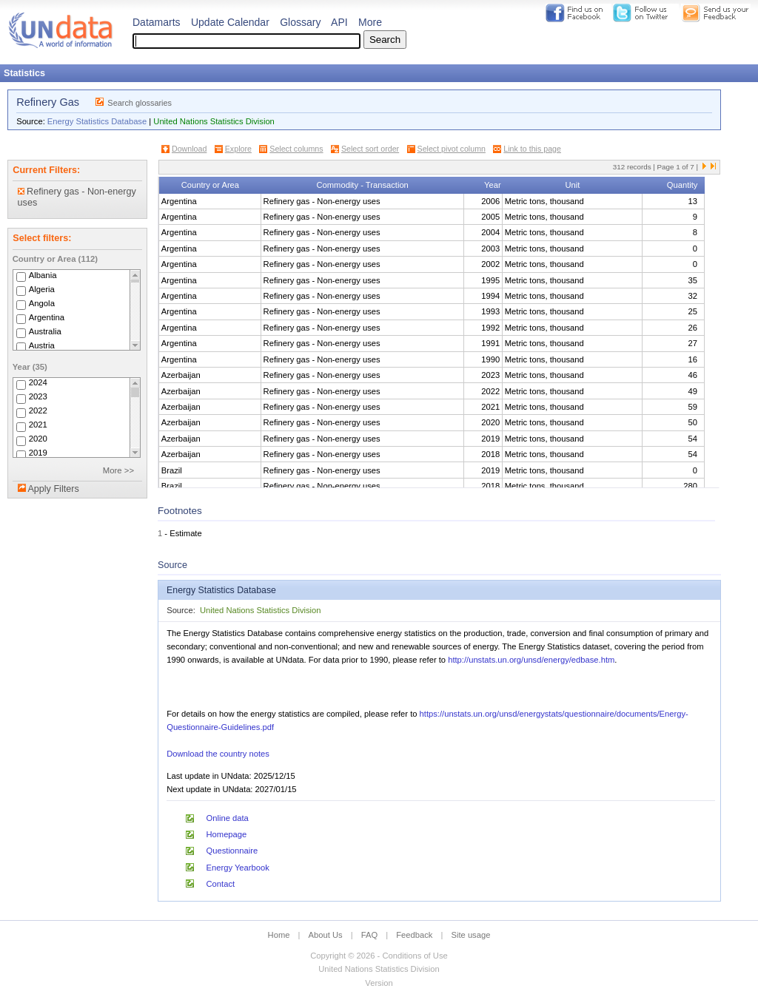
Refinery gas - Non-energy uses (77, 197)
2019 (38, 453)
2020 (38, 439)
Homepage (227, 834)
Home (279, 934)
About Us (326, 934)
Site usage (471, 934)
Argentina (47, 317)
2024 (38, 383)
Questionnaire (232, 850)
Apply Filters (52, 489)
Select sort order (370, 148)
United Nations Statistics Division (214, 121)
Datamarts (157, 22)
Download (189, 148)
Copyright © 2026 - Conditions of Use (378, 955)
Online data (228, 818)
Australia (45, 331)
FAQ (369, 934)
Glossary (300, 22)
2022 (38, 411)
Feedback (414, 934)
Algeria (42, 289)
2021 (38, 425)
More (370, 22)
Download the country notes (218, 753)
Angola (42, 303)
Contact (221, 883)
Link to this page (532, 148)
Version (378, 983)
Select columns (296, 148)
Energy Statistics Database (97, 121)
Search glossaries (139, 102)
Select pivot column (451, 148)
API (339, 22)
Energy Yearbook (238, 867)
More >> (118, 470)
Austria (42, 345)
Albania (43, 275)
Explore (238, 148)
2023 (38, 397)
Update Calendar (230, 22)
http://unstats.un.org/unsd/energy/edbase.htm (531, 659)
